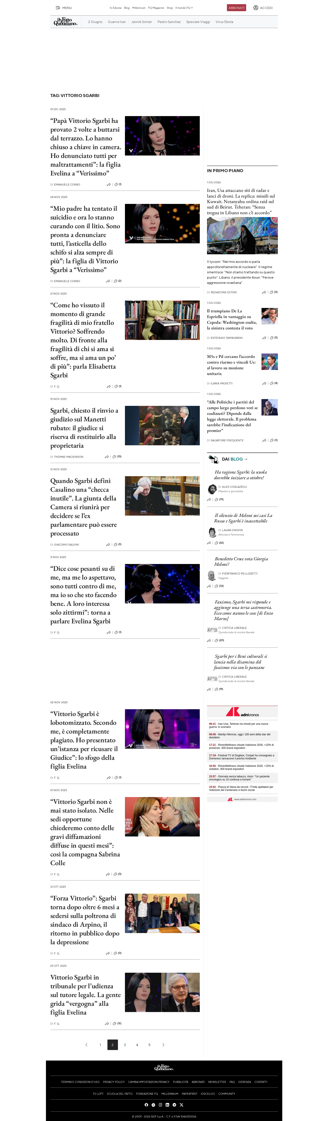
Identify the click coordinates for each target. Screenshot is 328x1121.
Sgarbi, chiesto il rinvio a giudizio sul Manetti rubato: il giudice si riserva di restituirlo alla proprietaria (84, 428)
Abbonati (237, 8)
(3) (274, 440)
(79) (219, 499)
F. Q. (55, 386)
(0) (117, 874)
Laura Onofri (230, 530)
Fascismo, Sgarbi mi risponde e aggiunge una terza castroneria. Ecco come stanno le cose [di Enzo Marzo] (243, 610)
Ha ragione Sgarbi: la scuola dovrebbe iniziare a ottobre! (240, 475)
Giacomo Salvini (64, 544)
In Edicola (115, 7)
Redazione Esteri (222, 292)
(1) (117, 184)
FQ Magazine (156, 7)
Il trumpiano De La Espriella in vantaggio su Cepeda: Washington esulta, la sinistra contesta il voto (232, 319)
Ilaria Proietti (220, 383)
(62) (219, 543)
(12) (117, 1023)
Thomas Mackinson (67, 456)
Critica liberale (232, 627)
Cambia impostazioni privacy (149, 1082)
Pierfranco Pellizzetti (238, 573)
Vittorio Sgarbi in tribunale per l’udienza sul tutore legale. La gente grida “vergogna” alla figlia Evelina (85, 994)
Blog (127, 7)
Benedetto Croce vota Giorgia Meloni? (241, 561)
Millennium (139, 7)
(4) (274, 383)
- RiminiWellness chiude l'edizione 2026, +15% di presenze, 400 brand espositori (241, 746)
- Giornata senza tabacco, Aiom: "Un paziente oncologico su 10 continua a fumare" (239, 778)
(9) (117, 544)
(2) (117, 281)
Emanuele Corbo (65, 184)
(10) (116, 456)
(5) (274, 337)
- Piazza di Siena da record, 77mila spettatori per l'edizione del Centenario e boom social (241, 788)
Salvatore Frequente (225, 440)
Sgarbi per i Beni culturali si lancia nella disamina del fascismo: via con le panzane (240, 661)
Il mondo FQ (184, 7)
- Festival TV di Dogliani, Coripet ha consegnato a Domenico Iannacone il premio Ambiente (241, 757)
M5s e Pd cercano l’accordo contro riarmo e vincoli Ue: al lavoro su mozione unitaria (231, 365)
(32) (219, 586)
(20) (219, 640)
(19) (219, 689)
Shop (170, 7)
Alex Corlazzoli (232, 486)
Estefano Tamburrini (225, 337)
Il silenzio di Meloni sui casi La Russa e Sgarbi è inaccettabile (243, 518)
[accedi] (263, 8)
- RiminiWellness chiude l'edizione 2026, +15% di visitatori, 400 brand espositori (241, 767)
